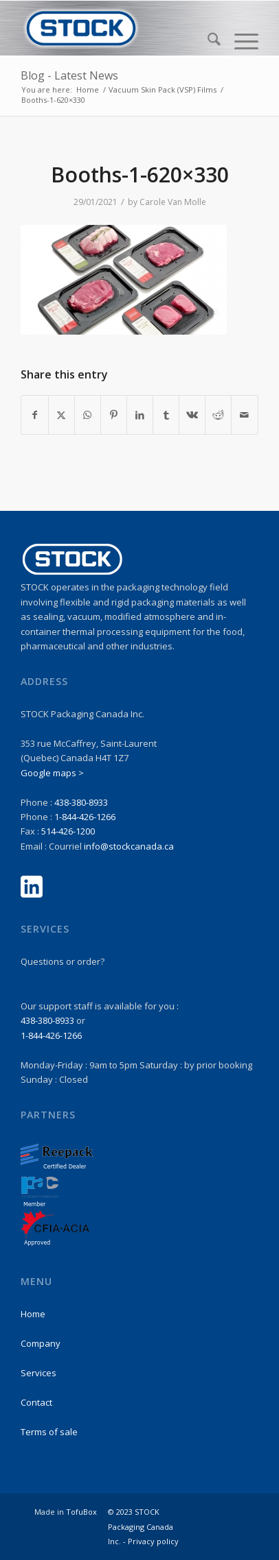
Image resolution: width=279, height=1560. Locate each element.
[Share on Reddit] (218, 415)
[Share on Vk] (192, 415)
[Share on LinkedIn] (140, 415)
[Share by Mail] (244, 415)
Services (38, 1373)
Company (40, 1343)
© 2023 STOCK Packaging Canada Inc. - (140, 1526)
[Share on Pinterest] (113, 415)
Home (33, 1314)
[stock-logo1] (115, 28)
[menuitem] (207, 41)
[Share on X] (61, 415)
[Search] (207, 41)
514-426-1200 (68, 831)
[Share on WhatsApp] (87, 415)
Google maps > (52, 773)
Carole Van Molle (173, 202)
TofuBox (81, 1512)
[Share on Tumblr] (166, 415)
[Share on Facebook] (34, 415)
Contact (36, 1402)
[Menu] (239, 41)
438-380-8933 (81, 802)
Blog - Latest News (69, 75)
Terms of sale (49, 1432)
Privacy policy (153, 1541)
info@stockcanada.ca (129, 846)
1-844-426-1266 (84, 817)
